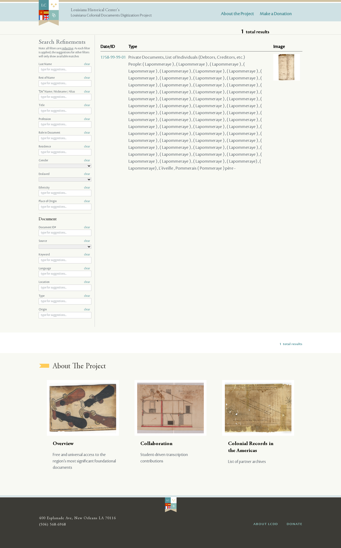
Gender (64, 160)
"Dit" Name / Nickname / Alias (64, 92)
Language (64, 268)
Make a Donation (276, 13)
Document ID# (64, 227)
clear (87, 64)
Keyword (64, 255)
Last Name (64, 64)
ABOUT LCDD (265, 524)
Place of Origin (64, 201)
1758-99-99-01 (113, 57)
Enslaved (64, 174)
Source (64, 241)
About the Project (237, 13)
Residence (64, 147)
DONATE (294, 524)
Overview (63, 444)
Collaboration (156, 444)
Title (64, 105)
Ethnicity (64, 188)
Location (64, 282)
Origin (64, 309)
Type (64, 296)
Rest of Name (64, 78)
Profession (64, 119)
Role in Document (64, 133)
